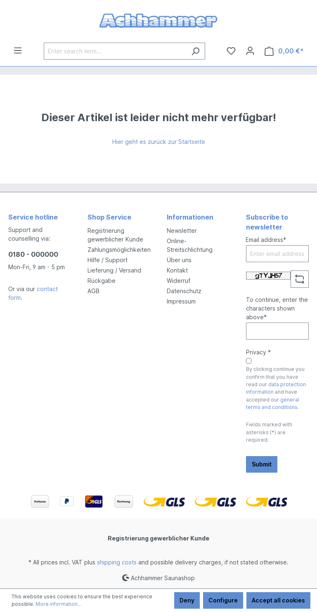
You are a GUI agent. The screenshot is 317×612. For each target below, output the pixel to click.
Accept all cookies (278, 600)
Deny (187, 600)
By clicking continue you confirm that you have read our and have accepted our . (276, 388)
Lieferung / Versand (114, 270)
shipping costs (117, 562)
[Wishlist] (231, 51)
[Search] (195, 51)
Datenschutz (184, 290)
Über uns (179, 259)
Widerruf (178, 280)
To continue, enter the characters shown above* (277, 308)
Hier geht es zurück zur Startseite (158, 141)
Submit (262, 464)
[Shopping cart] (284, 51)
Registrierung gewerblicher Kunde (158, 538)
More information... (58, 604)
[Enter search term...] (115, 51)
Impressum (181, 301)
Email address (266, 239)
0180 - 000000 (33, 254)
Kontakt (177, 270)
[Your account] (250, 51)
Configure (223, 600)
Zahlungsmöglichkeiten (119, 249)
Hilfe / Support (108, 259)
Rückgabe (102, 280)
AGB (93, 290)
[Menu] (17, 50)
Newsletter (182, 230)
